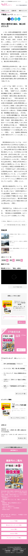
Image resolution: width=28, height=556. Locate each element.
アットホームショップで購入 (14, 537)
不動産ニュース (5, 10)
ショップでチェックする (17, 417)
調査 (11, 260)
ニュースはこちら (17, 287)
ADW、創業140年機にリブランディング (18, 248)
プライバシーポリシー (10, 552)
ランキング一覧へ (21, 393)
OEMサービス (15, 550)
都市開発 (4, 260)
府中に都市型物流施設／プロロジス (15, 364)
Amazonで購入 (14, 533)
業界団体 (18, 260)
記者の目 (14, 10)
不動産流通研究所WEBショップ (19, 549)
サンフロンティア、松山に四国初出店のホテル (15, 375)
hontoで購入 (14, 529)
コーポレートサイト (6, 549)
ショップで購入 (14, 521)
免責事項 (21, 550)
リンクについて (19, 552)
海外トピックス (23, 10)
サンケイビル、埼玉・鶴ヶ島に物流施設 (15, 369)
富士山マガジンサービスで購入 (14, 525)
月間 (15, 358)
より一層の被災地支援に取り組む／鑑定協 (15, 224)
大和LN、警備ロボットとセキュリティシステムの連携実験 (14, 221)
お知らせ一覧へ (22, 438)
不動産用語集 (7, 550)
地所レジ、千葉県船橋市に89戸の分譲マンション (15, 387)
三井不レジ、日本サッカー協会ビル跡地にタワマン (15, 381)
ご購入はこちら (21, 322)
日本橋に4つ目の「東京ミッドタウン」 (18, 234)
